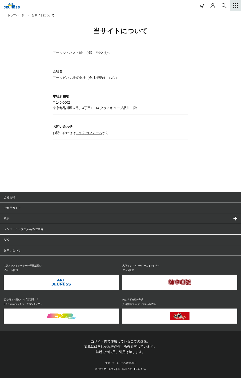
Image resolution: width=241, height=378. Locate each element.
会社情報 (9, 197)
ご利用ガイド (12, 208)
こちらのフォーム (89, 133)
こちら (110, 78)
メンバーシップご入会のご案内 (23, 229)
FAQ (6, 239)
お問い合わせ (12, 250)
